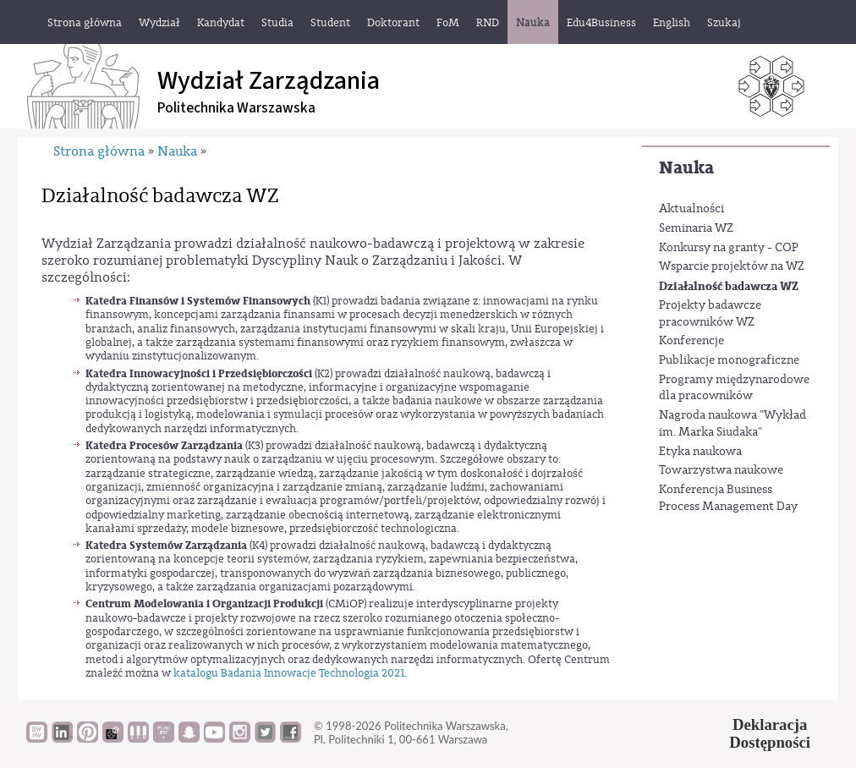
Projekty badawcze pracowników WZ (710, 314)
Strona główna (99, 151)
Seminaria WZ (696, 228)
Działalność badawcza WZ (728, 286)
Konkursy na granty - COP (728, 247)
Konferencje (691, 340)
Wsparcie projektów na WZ (731, 266)
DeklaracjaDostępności (769, 733)
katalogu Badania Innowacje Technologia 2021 (288, 673)
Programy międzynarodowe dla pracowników (734, 388)
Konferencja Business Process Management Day (728, 498)
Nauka (686, 168)
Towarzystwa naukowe (721, 470)
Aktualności (691, 209)
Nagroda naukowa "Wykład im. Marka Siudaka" (732, 424)
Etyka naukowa (700, 451)
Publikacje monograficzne (729, 360)
